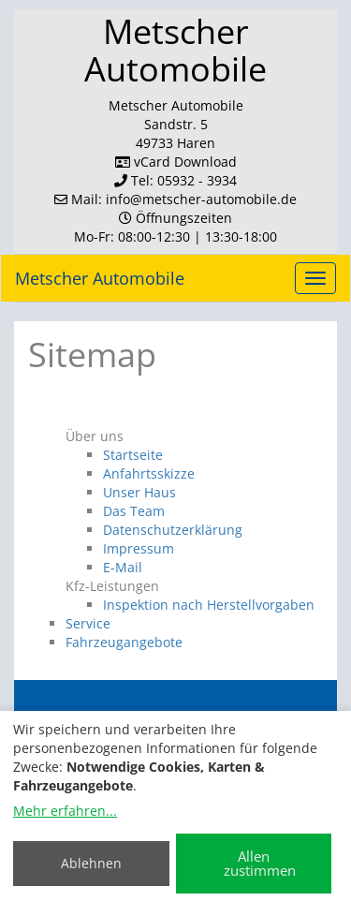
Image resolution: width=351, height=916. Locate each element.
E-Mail (122, 567)
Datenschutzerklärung (172, 530)
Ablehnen (91, 863)
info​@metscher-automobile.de (201, 199)
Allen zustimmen (260, 863)
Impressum (138, 548)
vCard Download (176, 161)
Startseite (133, 455)
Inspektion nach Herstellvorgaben (208, 604)
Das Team (134, 511)
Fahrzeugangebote (124, 642)
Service (88, 623)
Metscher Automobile (99, 278)
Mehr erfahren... (65, 811)
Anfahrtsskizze (149, 473)
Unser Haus (139, 492)
